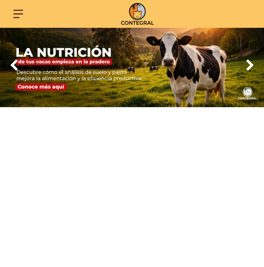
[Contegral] (137, 14)
